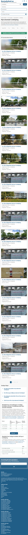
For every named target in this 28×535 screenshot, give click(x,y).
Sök (25, 4)
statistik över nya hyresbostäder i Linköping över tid (14, 417)
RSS (2, 497)
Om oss (2, 485)
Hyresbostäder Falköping (5, 527)
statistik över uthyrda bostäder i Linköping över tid (14, 418)
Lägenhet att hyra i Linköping (8, 52)
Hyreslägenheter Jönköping (6, 516)
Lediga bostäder (3, 17)
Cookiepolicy (3, 490)
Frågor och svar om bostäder (6, 492)
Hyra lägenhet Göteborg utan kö (7, 509)
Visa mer (13, 433)
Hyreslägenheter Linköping (6, 514)
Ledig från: (4, 55)
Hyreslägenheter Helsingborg (6, 520)
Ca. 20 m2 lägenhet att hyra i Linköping (11, 51)
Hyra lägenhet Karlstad (5, 508)
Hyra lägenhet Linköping (5, 500)
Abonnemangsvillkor (5, 488)
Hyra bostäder (10, 17)
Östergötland (16, 17)
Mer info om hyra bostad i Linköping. (11, 24)
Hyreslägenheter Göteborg (6, 519)
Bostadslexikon (4, 493)
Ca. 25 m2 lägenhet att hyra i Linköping (11, 222)
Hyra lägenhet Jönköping (5, 501)
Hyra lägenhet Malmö (5, 529)
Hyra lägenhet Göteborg (5, 526)
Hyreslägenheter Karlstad (6, 512)
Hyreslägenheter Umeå (5, 505)
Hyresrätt (3, 531)
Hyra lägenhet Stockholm (5, 532)
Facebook (1, 482)
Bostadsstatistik (4, 494)
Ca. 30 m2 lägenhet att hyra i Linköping (11, 70)
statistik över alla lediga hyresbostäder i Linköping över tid (13, 416)
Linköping (21, 17)
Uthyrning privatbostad (5, 503)
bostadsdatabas (14, 2)
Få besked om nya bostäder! (22, 1)
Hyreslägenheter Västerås (6, 530)
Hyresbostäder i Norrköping (6, 518)
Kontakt (2, 486)
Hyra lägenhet (3, 533)
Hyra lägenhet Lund (4, 504)
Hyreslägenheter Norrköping (6, 521)
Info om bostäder (4, 495)
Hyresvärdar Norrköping (5, 502)
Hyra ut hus (3, 528)
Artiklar (2, 491)
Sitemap (2, 496)
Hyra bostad (3, 524)
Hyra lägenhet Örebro (5, 506)
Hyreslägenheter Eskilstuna (6, 507)
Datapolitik (3, 489)
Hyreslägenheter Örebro (5, 513)
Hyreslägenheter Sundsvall (6, 515)
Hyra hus (2, 525)
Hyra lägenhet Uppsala (5, 517)
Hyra (3, 54)
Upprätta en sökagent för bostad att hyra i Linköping (14, 33)
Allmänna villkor (4, 487)
